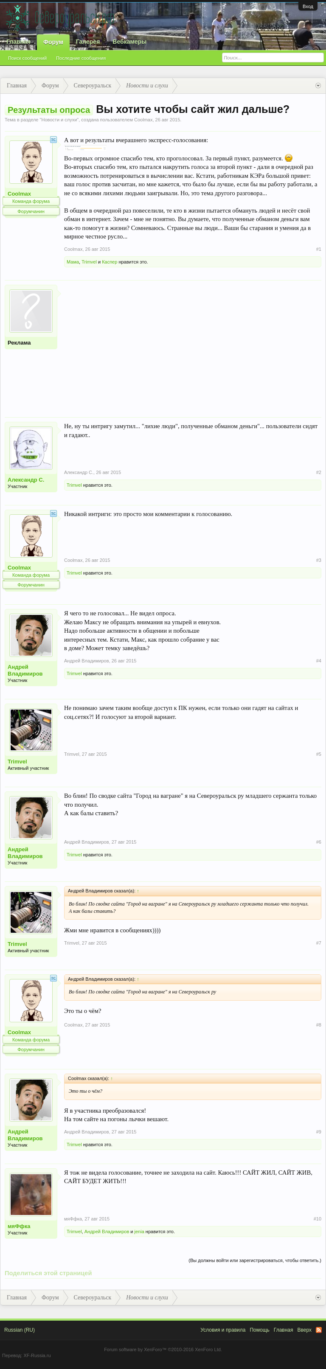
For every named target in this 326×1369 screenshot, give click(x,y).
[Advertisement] (192, 344)
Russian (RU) (19, 1330)
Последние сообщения (81, 58)
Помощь (259, 1330)
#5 (318, 754)
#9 (318, 1131)
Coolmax (143, 119)
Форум (53, 42)
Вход (308, 6)
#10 (317, 1218)
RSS (319, 1330)
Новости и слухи (59, 119)
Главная (18, 41)
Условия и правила (222, 1330)
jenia (139, 1231)
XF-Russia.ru (37, 1355)
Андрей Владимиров (25, 670)
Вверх (305, 1330)
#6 (318, 841)
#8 (318, 1024)
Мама (73, 261)
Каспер (109, 261)
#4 (318, 660)
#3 (318, 560)
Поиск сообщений (27, 58)
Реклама (19, 342)
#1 (318, 249)
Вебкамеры (129, 41)
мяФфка (19, 1226)
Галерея (88, 41)
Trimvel (89, 261)
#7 (318, 942)
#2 (318, 472)
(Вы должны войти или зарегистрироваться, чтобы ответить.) (254, 1260)
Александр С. (26, 480)
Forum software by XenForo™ (163, 1349)
